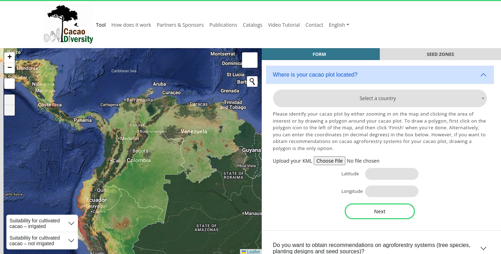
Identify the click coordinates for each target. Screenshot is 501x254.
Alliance (436, 24)
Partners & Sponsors (180, 24)
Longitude (348, 191)
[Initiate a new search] (245, 81)
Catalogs (252, 24)
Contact (314, 24)
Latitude (348, 173)
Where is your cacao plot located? (311, 75)
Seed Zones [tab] (439, 54)
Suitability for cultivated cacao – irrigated (34, 223)
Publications (223, 24)
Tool (101, 24)
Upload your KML (289, 160)
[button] (9, 57)
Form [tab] (316, 54)
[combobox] (378, 98)
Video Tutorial (284, 24)
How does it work (131, 24)
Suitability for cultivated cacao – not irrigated (34, 240)
